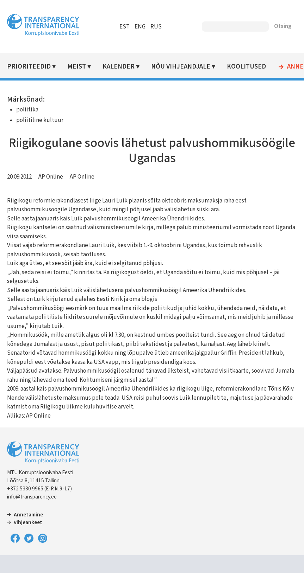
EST (124, 27)
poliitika (27, 110)
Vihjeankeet (28, 522)
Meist (76, 66)
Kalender (119, 66)
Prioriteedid (29, 66)
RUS (156, 27)
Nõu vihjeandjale (180, 66)
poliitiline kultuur (39, 120)
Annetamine (28, 514)
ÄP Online (50, 177)
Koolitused (246, 66)
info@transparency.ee (32, 496)
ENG (140, 27)
